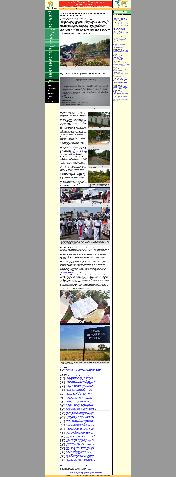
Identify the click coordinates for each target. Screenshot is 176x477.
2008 (50, 60)
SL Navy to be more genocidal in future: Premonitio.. (80, 397)
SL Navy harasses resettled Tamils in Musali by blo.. (80, 385)
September (53, 34)
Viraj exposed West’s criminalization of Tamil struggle (121, 92)
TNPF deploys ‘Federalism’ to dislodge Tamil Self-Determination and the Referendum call (120, 57)
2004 (50, 67)
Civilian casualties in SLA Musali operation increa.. (79, 456)
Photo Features (52, 88)
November (52, 31)
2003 (50, 68)
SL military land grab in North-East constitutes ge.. (79, 398)
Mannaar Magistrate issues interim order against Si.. (80, 420)
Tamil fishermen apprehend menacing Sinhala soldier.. (80, 431)
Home (49, 99)
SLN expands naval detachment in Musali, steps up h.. (80, 428)
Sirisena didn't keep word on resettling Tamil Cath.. (79, 384)
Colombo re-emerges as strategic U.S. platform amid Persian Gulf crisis (120, 19)
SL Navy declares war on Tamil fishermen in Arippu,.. (80, 429)
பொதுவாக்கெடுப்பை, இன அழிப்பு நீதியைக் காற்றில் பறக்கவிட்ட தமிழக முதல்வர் (120, 39)
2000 (50, 73)
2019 (50, 24)
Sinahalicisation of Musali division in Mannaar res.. (79, 432)
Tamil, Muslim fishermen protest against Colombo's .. (80, 423)
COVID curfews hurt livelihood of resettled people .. (80, 375)
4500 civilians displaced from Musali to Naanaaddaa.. (80, 455)
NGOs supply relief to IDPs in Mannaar (76, 454)
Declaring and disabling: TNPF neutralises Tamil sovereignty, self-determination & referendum (121, 52)
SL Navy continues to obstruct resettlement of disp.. (80, 439)
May (51, 40)
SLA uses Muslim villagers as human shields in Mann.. (80, 458)
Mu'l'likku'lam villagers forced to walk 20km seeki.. (79, 450)
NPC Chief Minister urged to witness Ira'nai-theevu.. (80, 389)
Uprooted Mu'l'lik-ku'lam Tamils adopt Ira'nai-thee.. (79, 386)
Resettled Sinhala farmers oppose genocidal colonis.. (80, 417)
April (51, 42)
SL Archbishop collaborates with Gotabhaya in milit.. (80, 436)
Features (50, 80)
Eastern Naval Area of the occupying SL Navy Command (73, 152)
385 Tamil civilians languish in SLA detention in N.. (79, 445)
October (52, 32)
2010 (50, 57)
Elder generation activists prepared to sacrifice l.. (79, 393)
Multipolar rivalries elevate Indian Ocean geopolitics (119, 29)
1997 (50, 78)
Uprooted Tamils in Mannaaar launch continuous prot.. (80, 416)
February (52, 45)
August (52, 35)
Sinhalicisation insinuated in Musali (75, 443)
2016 (50, 48)
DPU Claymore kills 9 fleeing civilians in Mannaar (79, 459)
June (51, 38)
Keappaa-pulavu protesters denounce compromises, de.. (81, 409)
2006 (50, 64)
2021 (50, 21)
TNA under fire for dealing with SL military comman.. (80, 408)
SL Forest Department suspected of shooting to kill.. (80, 402)
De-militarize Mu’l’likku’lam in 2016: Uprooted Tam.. (80, 433)
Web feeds (51, 93)
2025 (50, 15)
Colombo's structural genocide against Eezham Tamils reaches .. (83, 370)
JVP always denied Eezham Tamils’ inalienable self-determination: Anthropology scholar (120, 81)
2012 (50, 54)
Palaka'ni (50, 85)
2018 (50, 26)
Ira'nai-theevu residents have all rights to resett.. (79, 388)
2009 (50, 59)
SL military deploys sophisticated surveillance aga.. (80, 406)
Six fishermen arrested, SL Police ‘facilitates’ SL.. (79, 427)
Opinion (50, 82)
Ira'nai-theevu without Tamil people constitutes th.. (79, 396)
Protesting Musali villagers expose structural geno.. (80, 413)
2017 (50, 27)
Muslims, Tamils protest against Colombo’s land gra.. (80, 415)
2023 (50, 18)
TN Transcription (52, 91)
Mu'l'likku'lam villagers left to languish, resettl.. (78, 441)
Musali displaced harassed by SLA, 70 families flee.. (80, 447)
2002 (50, 70)
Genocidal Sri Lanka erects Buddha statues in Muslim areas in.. (83, 369)
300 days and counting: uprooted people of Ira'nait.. (80, 392)
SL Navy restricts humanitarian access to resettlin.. (79, 382)
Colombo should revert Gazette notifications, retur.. (80, 421)
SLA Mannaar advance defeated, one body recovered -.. (81, 460)
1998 (50, 76)
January (52, 46)
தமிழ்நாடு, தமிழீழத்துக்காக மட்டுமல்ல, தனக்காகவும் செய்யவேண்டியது (120, 46)
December (52, 29)
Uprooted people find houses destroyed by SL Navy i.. (80, 394)
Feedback (50, 96)
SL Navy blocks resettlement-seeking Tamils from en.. (80, 440)
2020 (50, 23)
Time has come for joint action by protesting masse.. (80, 412)
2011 (50, 56)
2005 (50, 65)
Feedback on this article (94, 466)
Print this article (79, 466)
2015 (50, 49)
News (49, 11)
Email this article (66, 466)
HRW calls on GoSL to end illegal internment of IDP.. (80, 444)
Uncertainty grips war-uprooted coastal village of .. (79, 377)
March (51, 43)
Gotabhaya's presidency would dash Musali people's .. (80, 378)
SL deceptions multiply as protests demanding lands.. (80, 410)
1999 (50, 74)
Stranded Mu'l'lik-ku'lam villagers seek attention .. (79, 401)
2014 (50, 51)
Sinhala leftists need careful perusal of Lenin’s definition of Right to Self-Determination (120, 88)
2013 (50, 53)
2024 (50, 16)
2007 (50, 62)
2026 (50, 13)
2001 (50, 71)
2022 (50, 20)
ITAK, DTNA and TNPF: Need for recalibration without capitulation (120, 34)
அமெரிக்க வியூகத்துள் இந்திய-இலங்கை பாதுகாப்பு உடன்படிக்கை (121, 75)
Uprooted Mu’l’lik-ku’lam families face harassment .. (80, 405)
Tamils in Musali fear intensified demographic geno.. (80, 380)
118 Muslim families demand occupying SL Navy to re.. (81, 381)
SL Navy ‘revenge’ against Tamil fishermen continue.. (80, 425)
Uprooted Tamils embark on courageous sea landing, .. (81, 390)
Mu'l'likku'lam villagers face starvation (76, 451)
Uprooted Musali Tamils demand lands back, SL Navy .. (81, 435)
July (51, 37)
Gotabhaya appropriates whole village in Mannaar (79, 437)
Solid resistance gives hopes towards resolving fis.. (80, 419)
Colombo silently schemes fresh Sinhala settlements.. (80, 424)
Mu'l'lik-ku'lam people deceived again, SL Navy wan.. (80, 404)
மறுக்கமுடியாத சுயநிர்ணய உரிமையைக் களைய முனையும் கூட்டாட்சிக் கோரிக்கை (121, 64)
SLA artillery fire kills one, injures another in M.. (78, 452)
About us (50, 101)
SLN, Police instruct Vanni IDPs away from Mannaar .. (80, 448)
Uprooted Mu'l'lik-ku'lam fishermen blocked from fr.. (80, 400)
